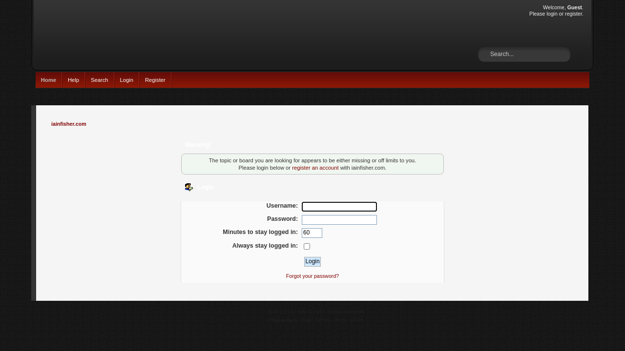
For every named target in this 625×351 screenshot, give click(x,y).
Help (73, 80)
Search (99, 80)
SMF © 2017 (311, 311)
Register (155, 80)
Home (48, 80)
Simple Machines (345, 311)
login (551, 14)
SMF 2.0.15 (280, 311)
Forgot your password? (312, 276)
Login (126, 80)
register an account (315, 168)
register (573, 14)
